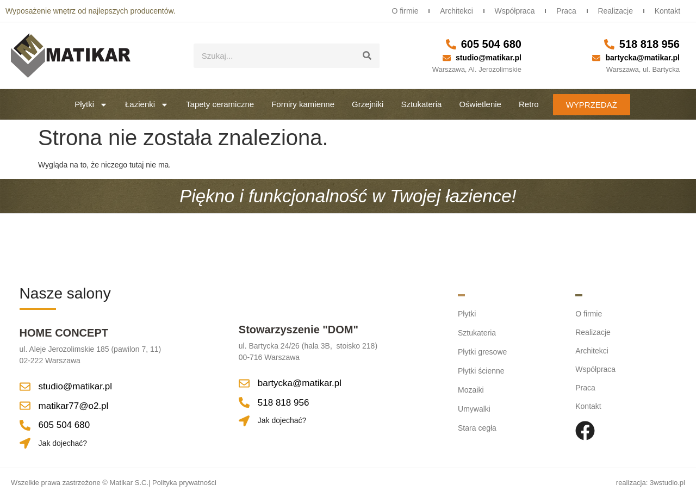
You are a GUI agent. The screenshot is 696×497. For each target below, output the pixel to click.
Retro (529, 104)
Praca (563, 11)
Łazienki (147, 104)
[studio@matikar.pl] (447, 58)
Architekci (451, 11)
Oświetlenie (480, 104)
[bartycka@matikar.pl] (596, 58)
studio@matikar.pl (488, 57)
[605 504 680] (451, 44)
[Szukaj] (367, 56)
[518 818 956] (609, 44)
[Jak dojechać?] (25, 443)
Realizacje (613, 11)
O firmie (398, 11)
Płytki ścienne (481, 369)
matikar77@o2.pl (74, 406)
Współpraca (510, 11)
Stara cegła (477, 424)
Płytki (91, 104)
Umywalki (474, 406)
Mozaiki (470, 387)
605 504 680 (491, 44)
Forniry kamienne (302, 104)
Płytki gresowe (482, 350)
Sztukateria (421, 104)
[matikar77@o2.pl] (25, 405)
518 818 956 (649, 44)
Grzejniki (367, 104)
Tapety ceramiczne (220, 104)
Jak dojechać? (63, 443)
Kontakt (667, 11)
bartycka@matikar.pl (642, 57)
